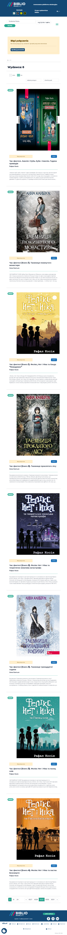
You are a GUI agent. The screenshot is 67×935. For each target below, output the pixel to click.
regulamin (15, 918)
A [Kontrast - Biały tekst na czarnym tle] (17, 13)
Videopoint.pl (38, 929)
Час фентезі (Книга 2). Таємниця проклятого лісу (32, 467)
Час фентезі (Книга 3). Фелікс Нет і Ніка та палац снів (31, 772)
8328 (36, 902)
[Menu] (57, 24)
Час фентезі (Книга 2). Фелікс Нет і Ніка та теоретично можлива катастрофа (31, 569)
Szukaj (10, 25)
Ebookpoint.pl (24, 924)
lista (21, 75)
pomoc (32, 918)
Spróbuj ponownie (17, 50)
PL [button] (58, 11)
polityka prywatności (24, 918)
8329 (41, 902)
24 (17, 902)
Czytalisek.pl (51, 924)
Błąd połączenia (21, 157)
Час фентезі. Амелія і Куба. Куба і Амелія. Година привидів (31, 162)
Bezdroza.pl (40, 924)
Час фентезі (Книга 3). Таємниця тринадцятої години (32, 671)
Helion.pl (14, 924)
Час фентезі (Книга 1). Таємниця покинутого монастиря (32, 264)
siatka (12, 75)
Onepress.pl (21, 929)
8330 (47, 902)
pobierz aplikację (49, 913)
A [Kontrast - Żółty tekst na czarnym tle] (24, 13)
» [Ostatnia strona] (57, 902)
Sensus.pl (61, 924)
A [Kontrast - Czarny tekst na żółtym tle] (21, 13)
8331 (53, 902)
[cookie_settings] (4, 931)
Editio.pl (54, 929)
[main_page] (8, 60)
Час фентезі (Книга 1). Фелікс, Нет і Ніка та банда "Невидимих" (31, 366)
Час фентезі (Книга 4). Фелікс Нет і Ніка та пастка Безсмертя (31, 874)
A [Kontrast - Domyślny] (13, 13)
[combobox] (43, 22)
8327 (30, 902)
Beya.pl (32, 924)
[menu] (38, 120)
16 (13, 902)
